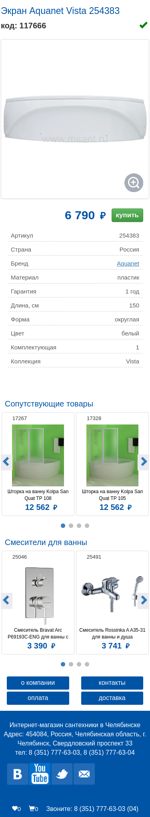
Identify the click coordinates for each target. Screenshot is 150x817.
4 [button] (87, 526)
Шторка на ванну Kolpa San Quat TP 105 (113, 495)
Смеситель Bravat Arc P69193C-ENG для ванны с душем (39, 633)
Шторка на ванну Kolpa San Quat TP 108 (39, 495)
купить (127, 215)
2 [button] (71, 526)
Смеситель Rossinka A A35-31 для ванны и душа (112, 633)
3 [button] (79, 526)
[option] (38, 463)
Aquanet (128, 263)
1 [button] (63, 526)
